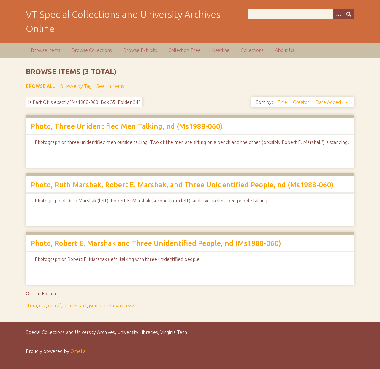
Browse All (40, 86)
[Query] (301, 14)
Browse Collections (92, 50)
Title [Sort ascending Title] (283, 102)
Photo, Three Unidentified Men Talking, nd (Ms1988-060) (127, 126)
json (93, 305)
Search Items (110, 86)
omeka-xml (112, 305)
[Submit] (348, 14)
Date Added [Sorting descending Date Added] (329, 102)
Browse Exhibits (140, 50)
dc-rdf (54, 305)
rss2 (130, 305)
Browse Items (45, 50)
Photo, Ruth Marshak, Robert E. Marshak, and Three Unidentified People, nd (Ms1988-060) (182, 185)
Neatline (220, 50)
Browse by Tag (76, 86)
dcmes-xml (75, 305)
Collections (252, 50)
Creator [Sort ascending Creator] (302, 102)
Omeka (78, 351)
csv (42, 305)
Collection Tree (184, 50)
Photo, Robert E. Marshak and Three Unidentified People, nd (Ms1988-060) (156, 243)
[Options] (338, 14)
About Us (284, 50)
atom (31, 305)
